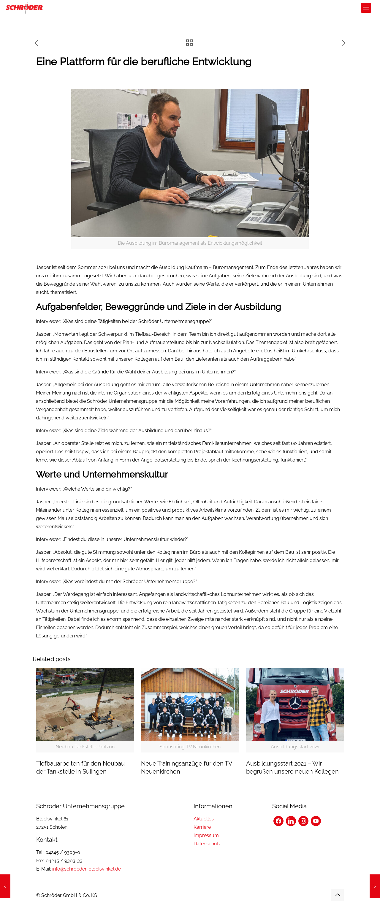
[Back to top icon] (337, 895)
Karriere (202, 827)
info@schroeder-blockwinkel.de (86, 869)
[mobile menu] (366, 8)
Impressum (206, 835)
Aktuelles (204, 819)
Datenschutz (207, 844)
